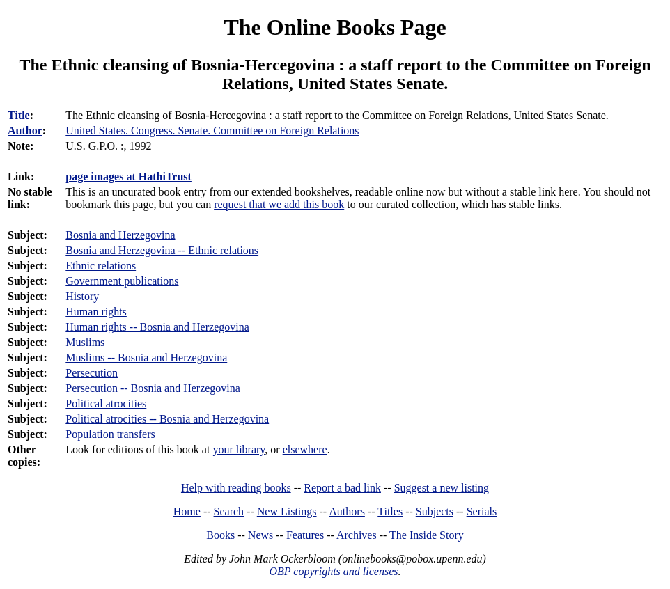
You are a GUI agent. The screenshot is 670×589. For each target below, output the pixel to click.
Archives (356, 535)
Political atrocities (105, 403)
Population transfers (110, 434)
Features (305, 535)
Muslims (84, 342)
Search (229, 511)
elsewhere (305, 449)
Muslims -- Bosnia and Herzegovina (146, 357)
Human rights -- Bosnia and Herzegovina (157, 327)
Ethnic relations (100, 266)
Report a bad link (342, 488)
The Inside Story (426, 535)
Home (187, 511)
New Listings (287, 511)
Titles (390, 511)
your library (238, 449)
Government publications (121, 281)
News (260, 535)
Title (19, 115)
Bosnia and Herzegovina (120, 235)
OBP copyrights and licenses (333, 571)
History (82, 296)
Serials (482, 511)
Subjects (434, 511)
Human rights (96, 311)
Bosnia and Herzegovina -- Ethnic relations (161, 250)
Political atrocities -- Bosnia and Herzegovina (167, 419)
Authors (347, 511)
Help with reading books (236, 488)
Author (25, 130)
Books (220, 535)
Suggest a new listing (441, 488)
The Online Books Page (335, 27)
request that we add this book (279, 204)
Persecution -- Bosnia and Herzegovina (152, 388)
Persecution (91, 373)
